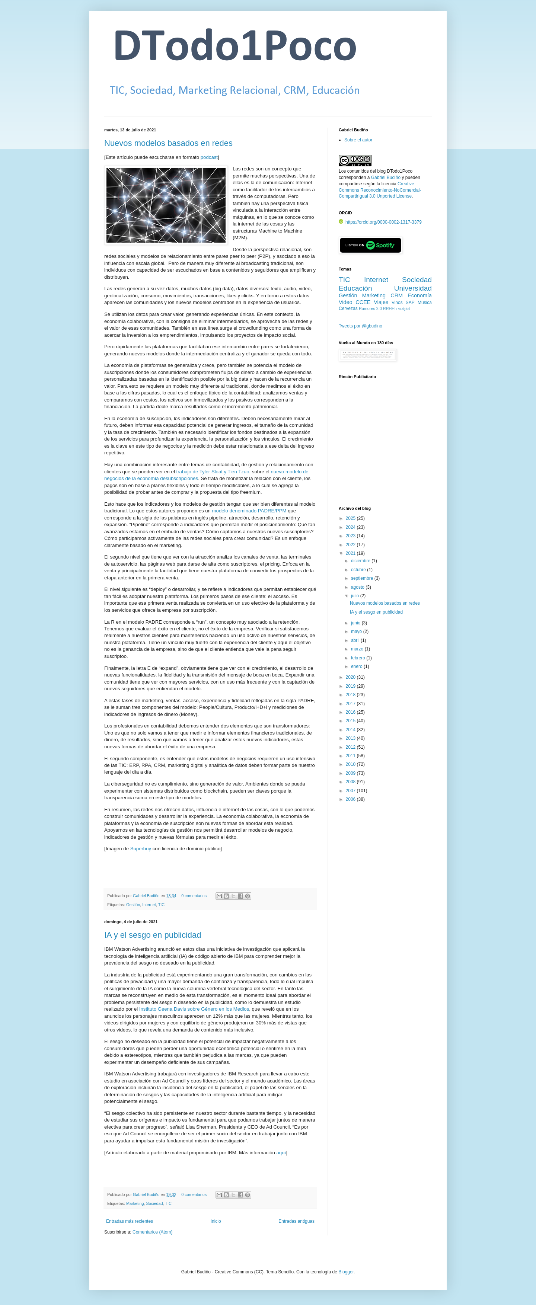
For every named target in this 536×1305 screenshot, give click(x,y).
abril (356, 640)
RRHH (389, 308)
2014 (351, 729)
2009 (351, 773)
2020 (351, 677)
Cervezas (348, 308)
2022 (351, 544)
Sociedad (154, 1203)
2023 (351, 535)
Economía (420, 295)
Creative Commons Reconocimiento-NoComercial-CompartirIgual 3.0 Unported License (380, 190)
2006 (351, 799)
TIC (161, 904)
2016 (351, 712)
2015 (351, 720)
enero (357, 666)
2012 (351, 747)
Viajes (381, 302)
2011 (351, 755)
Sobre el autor (358, 140)
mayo (357, 631)
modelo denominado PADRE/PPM (249, 511)
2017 (351, 703)
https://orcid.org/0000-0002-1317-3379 (380, 222)
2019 (351, 686)
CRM (396, 295)
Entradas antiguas (296, 1221)
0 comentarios (194, 895)
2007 (351, 790)
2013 (351, 738)
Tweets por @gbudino (360, 326)
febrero (358, 658)
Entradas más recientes (129, 1221)
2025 (351, 518)
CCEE (362, 302)
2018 (351, 694)
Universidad (413, 288)
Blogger (346, 1271)
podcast (209, 157)
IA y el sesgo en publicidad (152, 935)
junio (356, 623)
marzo (358, 649)
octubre (359, 569)
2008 (351, 781)
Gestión (133, 904)
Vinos (397, 302)
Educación (355, 288)
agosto (358, 587)
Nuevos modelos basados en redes (168, 143)
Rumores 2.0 (370, 308)
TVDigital (403, 309)
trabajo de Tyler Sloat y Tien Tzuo (212, 471)
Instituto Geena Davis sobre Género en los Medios (194, 1009)
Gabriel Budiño (146, 895)
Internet (149, 904)
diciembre (361, 560)
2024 (351, 527)
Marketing (135, 1203)
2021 (351, 553)
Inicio (216, 1221)
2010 (351, 764)
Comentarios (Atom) (152, 1232)
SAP (410, 302)
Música (425, 302)
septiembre (362, 578)
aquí (281, 1152)
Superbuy (140, 848)
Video (345, 302)
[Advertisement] (385, 446)
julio (355, 595)
